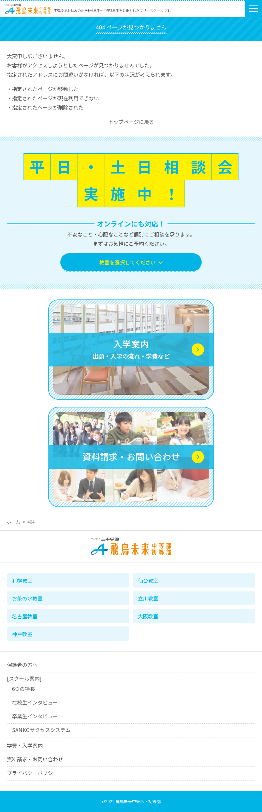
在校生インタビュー (35, 702)
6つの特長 (23, 689)
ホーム (13, 521)
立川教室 (148, 598)
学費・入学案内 (25, 746)
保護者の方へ (22, 665)
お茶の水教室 (27, 598)
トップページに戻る (131, 121)
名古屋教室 (25, 616)
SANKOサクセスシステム (41, 730)
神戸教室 (22, 633)
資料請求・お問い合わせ (35, 759)
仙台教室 (148, 580)
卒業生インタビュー (35, 716)
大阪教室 (148, 616)
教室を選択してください (127, 262)
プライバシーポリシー (32, 773)
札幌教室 (22, 580)
